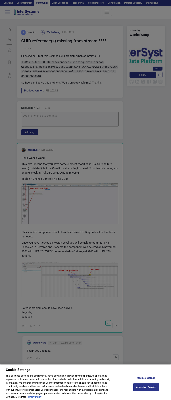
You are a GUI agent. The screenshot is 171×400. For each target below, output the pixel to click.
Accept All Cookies (146, 389)
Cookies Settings (146, 380)
